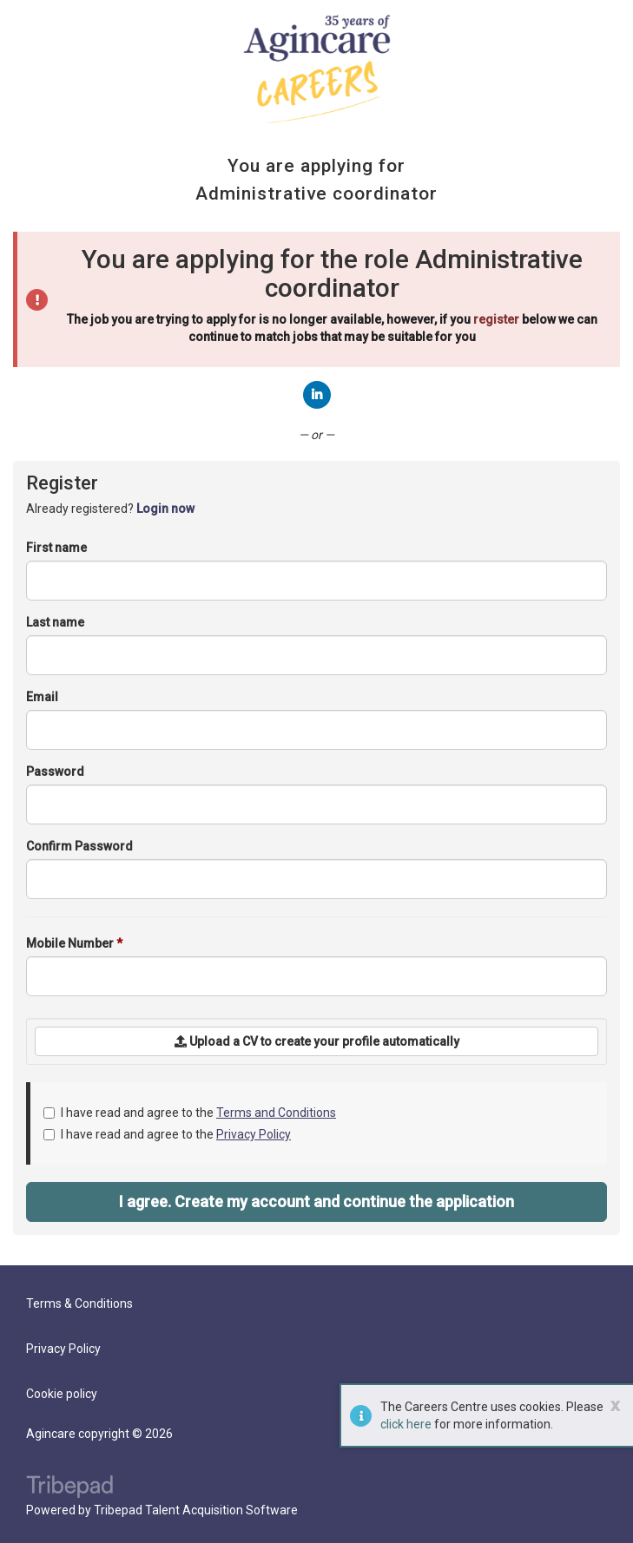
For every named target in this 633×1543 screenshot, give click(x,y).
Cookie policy (61, 1394)
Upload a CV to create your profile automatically (317, 1041)
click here (406, 1424)
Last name (55, 622)
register (496, 319)
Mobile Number (74, 943)
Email (42, 697)
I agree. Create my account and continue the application (316, 1201)
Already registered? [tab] (110, 508)
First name (56, 548)
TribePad (69, 1488)
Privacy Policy (253, 1134)
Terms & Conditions (79, 1303)
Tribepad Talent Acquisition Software (196, 1510)
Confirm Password (79, 846)
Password (55, 771)
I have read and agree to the (189, 1112)
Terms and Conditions (276, 1112)
